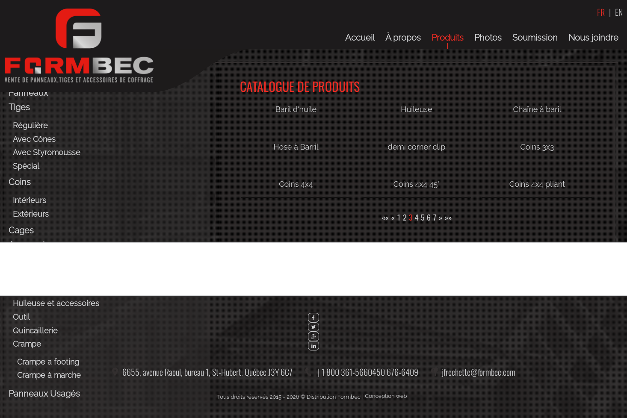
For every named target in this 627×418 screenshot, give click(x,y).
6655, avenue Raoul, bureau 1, (207, 371)
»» (448, 217)
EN (619, 12)
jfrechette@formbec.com (478, 371)
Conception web (386, 396)
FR (601, 12)
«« (385, 217)
